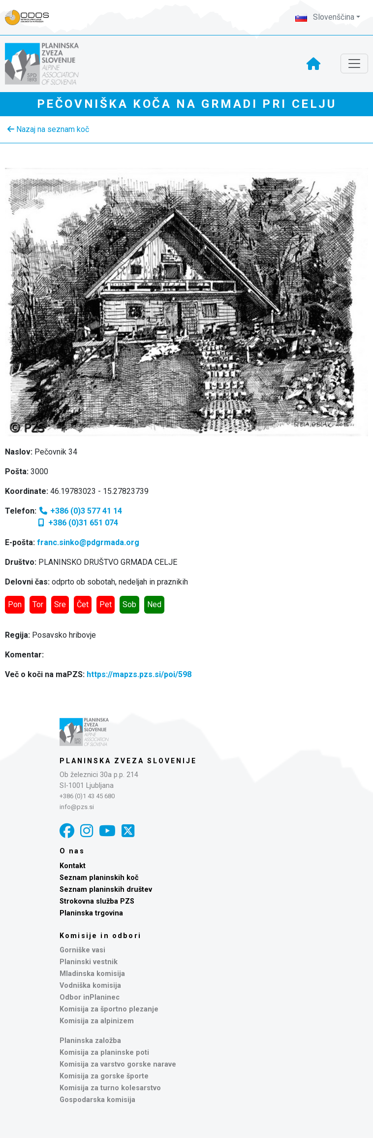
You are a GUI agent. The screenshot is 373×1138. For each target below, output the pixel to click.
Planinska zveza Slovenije (128, 761)
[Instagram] (86, 831)
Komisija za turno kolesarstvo (110, 1088)
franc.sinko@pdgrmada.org (88, 542)
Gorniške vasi (82, 950)
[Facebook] (67, 831)
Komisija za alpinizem (97, 1021)
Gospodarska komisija (97, 1100)
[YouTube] (107, 831)
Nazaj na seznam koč (48, 129)
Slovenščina (324, 17)
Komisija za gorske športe (104, 1076)
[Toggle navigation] (354, 63)
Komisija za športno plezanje (109, 1009)
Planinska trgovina (91, 913)
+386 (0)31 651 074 (77, 522)
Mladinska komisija (92, 974)
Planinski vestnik (89, 962)
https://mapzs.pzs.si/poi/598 (139, 674)
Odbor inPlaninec (90, 997)
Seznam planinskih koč (99, 878)
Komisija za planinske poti (104, 1052)
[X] (128, 831)
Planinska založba (90, 1041)
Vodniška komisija (90, 985)
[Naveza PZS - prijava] (32, 17)
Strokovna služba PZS (97, 901)
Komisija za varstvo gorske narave (118, 1064)
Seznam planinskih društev (106, 889)
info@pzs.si (77, 807)
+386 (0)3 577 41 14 (80, 511)
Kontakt (73, 866)
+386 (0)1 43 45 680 (87, 796)
